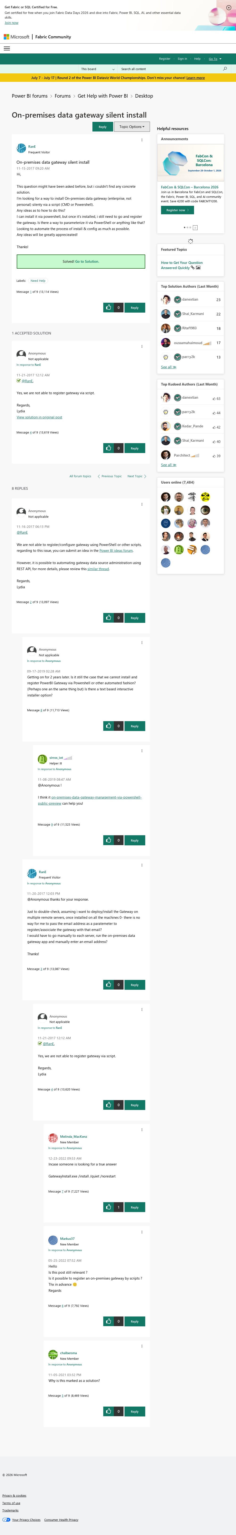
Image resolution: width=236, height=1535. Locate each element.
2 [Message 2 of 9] (31, 602)
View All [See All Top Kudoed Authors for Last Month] (169, 465)
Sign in (182, 58)
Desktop (144, 95)
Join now (11, 22)
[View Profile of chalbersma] (68, 1352)
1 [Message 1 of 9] (31, 292)
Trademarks (10, 1510)
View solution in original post (39, 417)
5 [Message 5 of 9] (62, 1395)
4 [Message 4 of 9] (31, 432)
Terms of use (11, 1503)
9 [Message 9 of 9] (52, 824)
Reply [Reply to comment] (135, 448)
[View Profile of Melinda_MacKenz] (73, 1136)
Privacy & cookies (14, 1495)
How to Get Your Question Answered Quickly (182, 265)
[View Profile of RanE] (32, 146)
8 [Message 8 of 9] (41, 710)
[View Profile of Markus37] (67, 1238)
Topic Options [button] (130, 126)
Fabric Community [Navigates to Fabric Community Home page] (53, 37)
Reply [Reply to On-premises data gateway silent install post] (135, 308)
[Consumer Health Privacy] (61, 1519)
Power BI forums (30, 95)
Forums (63, 95)
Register (164, 58)
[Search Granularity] (98, 68)
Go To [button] (213, 59)
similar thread (98, 568)
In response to (29, 364)
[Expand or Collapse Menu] (7, 48)
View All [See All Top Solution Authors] (169, 367)
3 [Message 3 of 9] (41, 969)
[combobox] (174, 68)
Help (197, 58)
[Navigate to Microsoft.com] (16, 37)
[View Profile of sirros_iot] (56, 757)
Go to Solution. (87, 261)
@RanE (27, 380)
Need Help (38, 280)
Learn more (195, 77)
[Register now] (177, 210)
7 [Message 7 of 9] (62, 1191)
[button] (102, 126)
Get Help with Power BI (103, 95)
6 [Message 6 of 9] (62, 1306)
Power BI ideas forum (116, 550)
